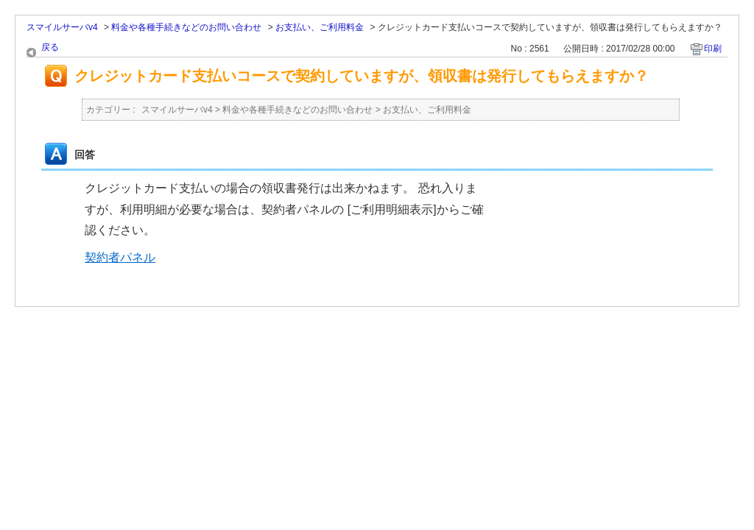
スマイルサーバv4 (62, 27)
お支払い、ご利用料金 (319, 27)
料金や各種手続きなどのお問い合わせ (186, 27)
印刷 (713, 48)
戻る (50, 47)
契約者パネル (120, 257)
